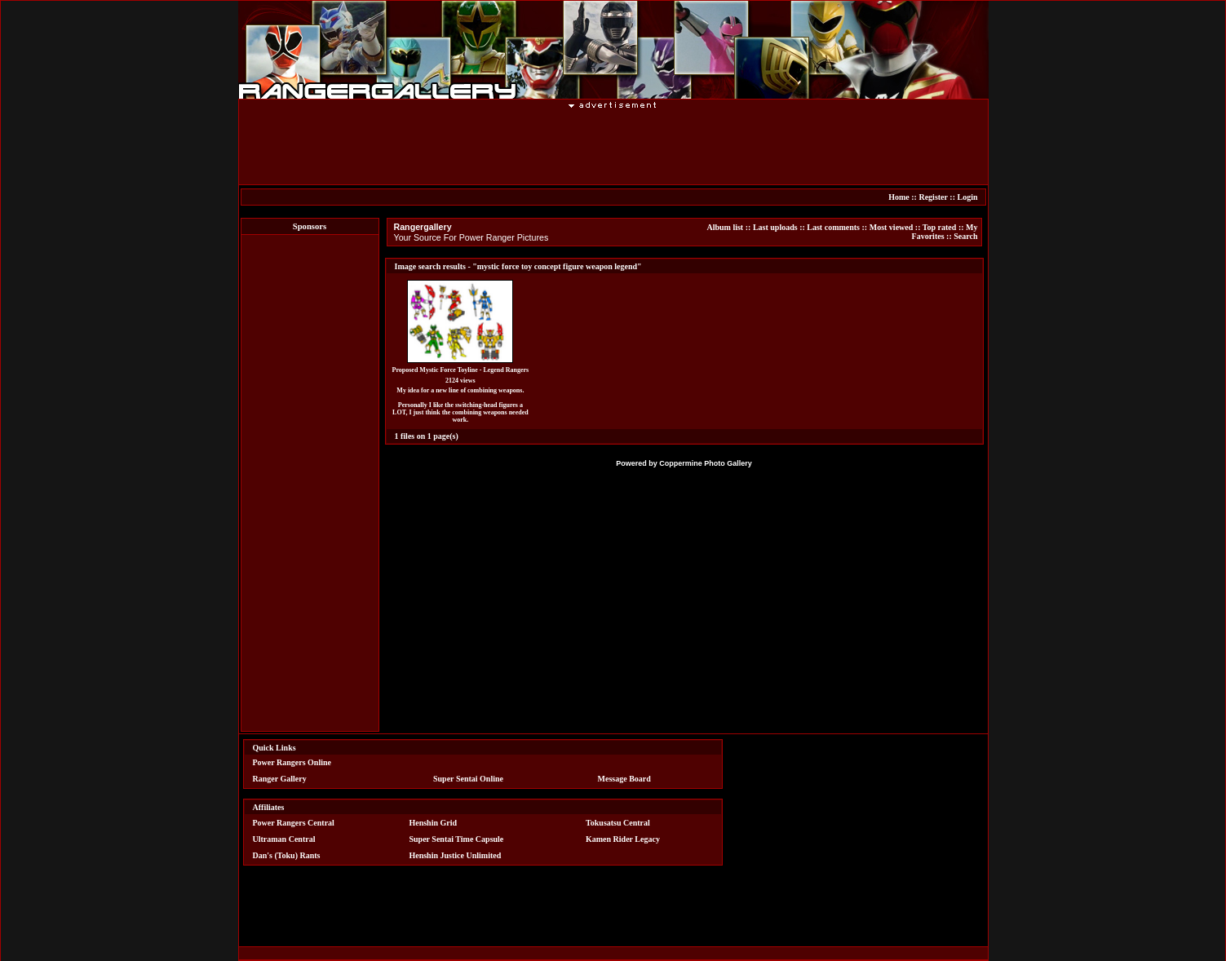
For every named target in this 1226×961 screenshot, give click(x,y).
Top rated (940, 227)
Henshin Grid (433, 822)
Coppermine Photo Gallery (705, 463)
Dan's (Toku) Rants (287, 855)
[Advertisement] (613, 146)
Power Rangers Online (292, 762)
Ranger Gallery (280, 778)
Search (965, 236)
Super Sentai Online (468, 778)
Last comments (833, 227)
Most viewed (892, 227)
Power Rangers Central (293, 822)
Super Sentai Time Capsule (456, 839)
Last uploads (775, 227)
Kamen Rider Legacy (623, 839)
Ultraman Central (284, 839)
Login (967, 197)
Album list (724, 227)
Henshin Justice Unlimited (455, 855)
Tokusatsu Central (618, 822)
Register (932, 197)
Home (899, 197)
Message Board (624, 778)
